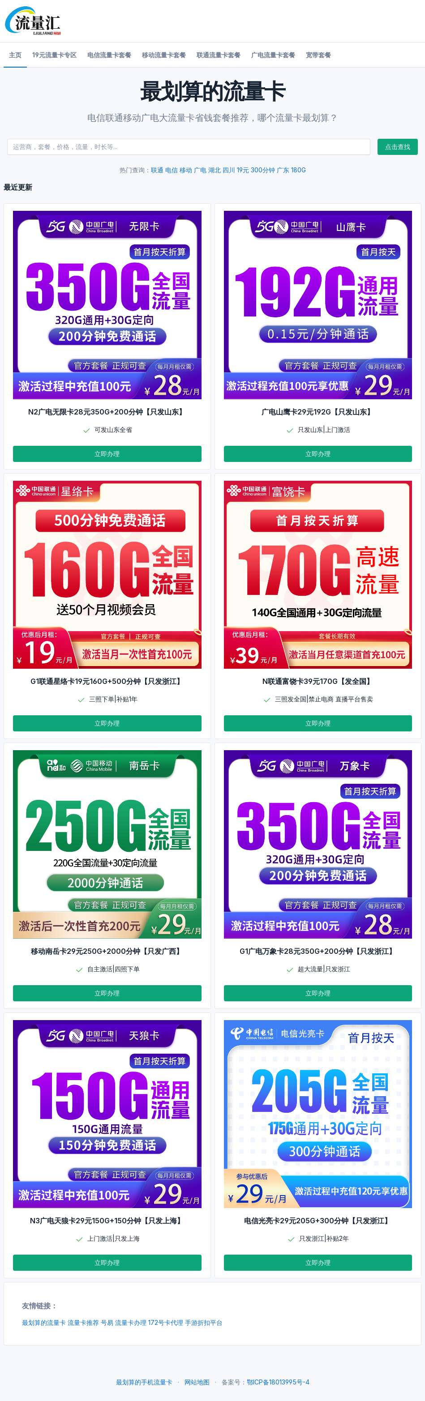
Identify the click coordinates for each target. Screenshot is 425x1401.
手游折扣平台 (204, 1322)
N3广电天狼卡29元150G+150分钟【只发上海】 (107, 1220)
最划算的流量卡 (44, 1322)
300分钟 (263, 170)
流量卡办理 (130, 1322)
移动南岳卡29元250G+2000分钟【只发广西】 (107, 951)
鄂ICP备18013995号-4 (278, 1382)
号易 (107, 1322)
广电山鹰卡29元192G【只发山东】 (318, 411)
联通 (157, 170)
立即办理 (107, 453)
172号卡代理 (165, 1322)
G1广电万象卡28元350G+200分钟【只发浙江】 (318, 951)
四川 (229, 170)
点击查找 (397, 146)
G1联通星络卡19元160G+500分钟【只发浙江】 (107, 681)
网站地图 (197, 1382)
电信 (171, 170)
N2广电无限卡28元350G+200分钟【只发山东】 (107, 411)
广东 (283, 170)
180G (298, 170)
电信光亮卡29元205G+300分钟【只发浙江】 (317, 1220)
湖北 (214, 170)
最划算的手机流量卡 (144, 1382)
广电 (200, 170)
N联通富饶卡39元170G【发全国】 (317, 681)
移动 (186, 170)
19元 (243, 170)
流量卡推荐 (83, 1322)
